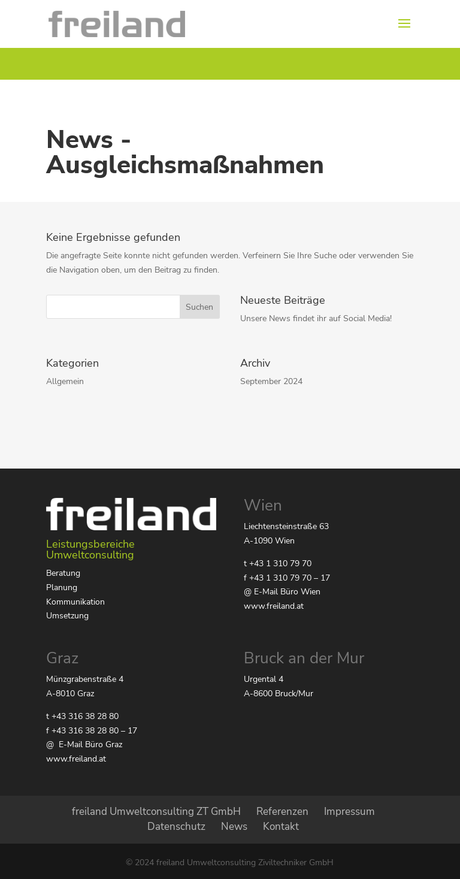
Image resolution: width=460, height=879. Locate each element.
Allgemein (65, 381)
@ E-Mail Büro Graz (84, 744)
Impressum (349, 811)
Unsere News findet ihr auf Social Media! (316, 318)
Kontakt (281, 826)
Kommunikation (75, 602)
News (234, 826)
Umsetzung (67, 615)
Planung (61, 587)
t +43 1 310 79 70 (277, 563)
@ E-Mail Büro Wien (282, 591)
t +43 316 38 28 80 (82, 716)
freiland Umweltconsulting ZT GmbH (156, 811)
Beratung (63, 573)
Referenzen (282, 811)
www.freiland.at (274, 606)
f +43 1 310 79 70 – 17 (287, 578)
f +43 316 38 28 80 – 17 (91, 730)
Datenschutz (176, 826)
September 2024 (271, 381)
